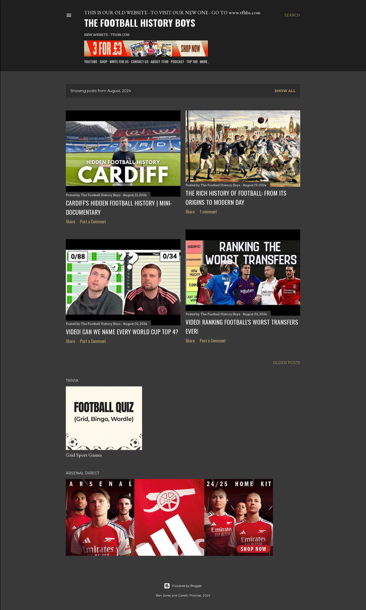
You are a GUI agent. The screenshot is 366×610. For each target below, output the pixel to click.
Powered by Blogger (183, 586)
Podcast (177, 61)
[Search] (292, 15)
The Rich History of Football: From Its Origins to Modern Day (236, 197)
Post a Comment (93, 222)
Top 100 (191, 61)
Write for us (119, 61)
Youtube (90, 61)
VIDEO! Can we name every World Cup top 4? (122, 331)
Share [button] (70, 222)
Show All (285, 91)
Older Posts (286, 362)
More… (204, 61)
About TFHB (160, 61)
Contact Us (139, 61)
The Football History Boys (139, 22)
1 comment (208, 212)
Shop (103, 61)
